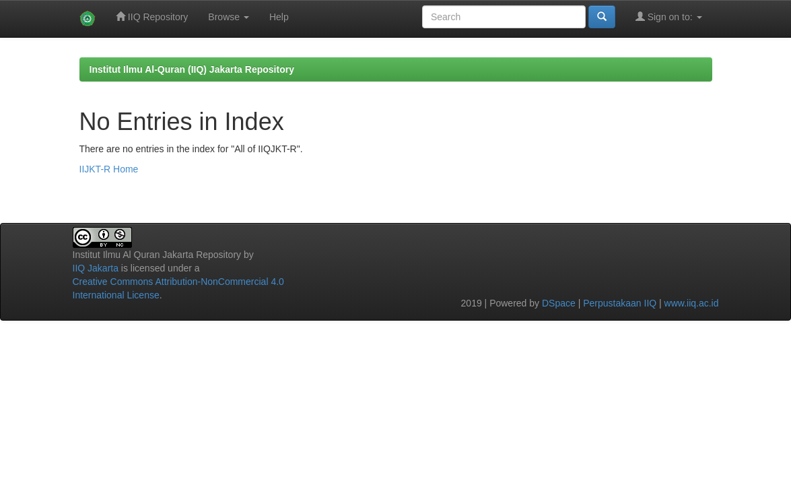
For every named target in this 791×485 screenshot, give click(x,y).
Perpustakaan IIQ (619, 303)
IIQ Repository (152, 16)
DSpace (559, 303)
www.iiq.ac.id (691, 303)
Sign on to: (668, 16)
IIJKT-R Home (109, 169)
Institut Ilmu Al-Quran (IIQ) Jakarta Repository (192, 69)
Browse (228, 16)
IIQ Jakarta (95, 268)
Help (279, 16)
